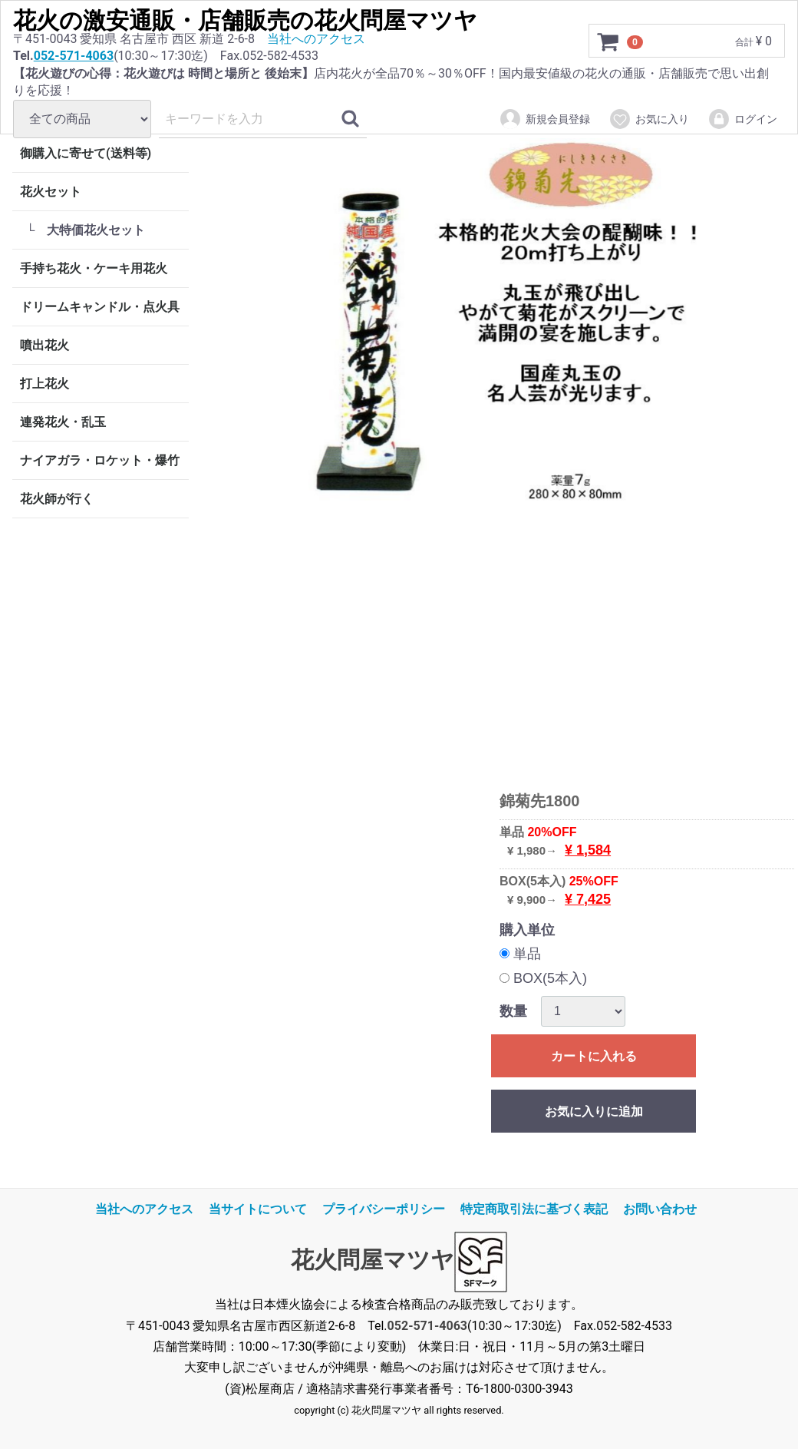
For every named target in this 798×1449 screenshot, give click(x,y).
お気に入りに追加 (594, 1111)
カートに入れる (594, 1056)
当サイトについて (258, 1209)
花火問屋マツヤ (372, 1260)
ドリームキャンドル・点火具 (100, 306)
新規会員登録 (544, 119)
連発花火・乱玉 (63, 422)
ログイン (742, 119)
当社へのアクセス (316, 38)
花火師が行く (57, 498)
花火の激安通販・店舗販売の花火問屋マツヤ (245, 20)
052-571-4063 (74, 55)
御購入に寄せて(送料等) (85, 153)
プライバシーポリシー (383, 1209)
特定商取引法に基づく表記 (534, 1209)
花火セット (50, 191)
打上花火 (44, 383)
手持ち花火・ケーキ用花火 (93, 268)
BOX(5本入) (543, 978)
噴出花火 (44, 345)
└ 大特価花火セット (85, 230)
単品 (520, 953)
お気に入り (648, 119)
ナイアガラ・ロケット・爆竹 (100, 460)
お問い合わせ (660, 1209)
